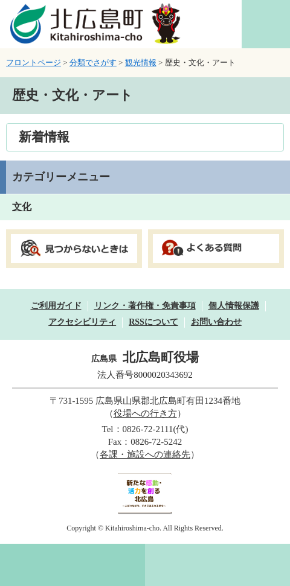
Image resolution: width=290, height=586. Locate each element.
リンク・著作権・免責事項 (145, 305)
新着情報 (44, 137)
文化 (21, 207)
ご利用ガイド (56, 305)
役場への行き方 (145, 413)
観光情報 (140, 62)
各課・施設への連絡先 (145, 454)
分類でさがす (93, 62)
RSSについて (153, 321)
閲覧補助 (266, 24)
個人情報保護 (233, 305)
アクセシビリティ (82, 321)
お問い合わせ (216, 321)
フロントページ (33, 62)
